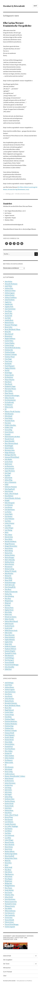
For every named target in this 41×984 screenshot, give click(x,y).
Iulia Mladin (8, 459)
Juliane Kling (8, 480)
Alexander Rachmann (11, 284)
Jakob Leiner (8, 464)
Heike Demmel (9, 778)
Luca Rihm (8, 526)
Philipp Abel (8, 883)
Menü (35, 6)
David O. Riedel (9, 737)
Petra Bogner (8, 879)
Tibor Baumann (9, 656)
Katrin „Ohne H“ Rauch (11, 494)
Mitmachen (7, 968)
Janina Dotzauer (9, 469)
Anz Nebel (8, 318)
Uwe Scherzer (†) (9, 913)
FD (5, 409)
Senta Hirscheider (10, 899)
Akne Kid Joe (8, 281)
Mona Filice (8, 863)
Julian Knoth (8, 478)
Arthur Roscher (9, 699)
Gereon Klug (8, 430)
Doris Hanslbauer (10, 749)
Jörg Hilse (7, 475)
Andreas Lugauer (10, 293)
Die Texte (6, 964)
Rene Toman (8, 888)
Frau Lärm (8, 423)
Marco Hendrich (9, 845)
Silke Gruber (8, 633)
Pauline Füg (8, 594)
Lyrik (12, 193)
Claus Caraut (8, 361)
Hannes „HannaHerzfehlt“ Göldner (15, 776)
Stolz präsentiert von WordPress (24, 981)
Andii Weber (8, 286)
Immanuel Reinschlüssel (12, 457)
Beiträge (8, 193)
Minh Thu (8, 861)
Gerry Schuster (9, 432)
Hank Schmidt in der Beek (12, 437)
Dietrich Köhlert (9, 744)
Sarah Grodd (8, 628)
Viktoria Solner (9, 922)
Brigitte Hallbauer (10, 339)
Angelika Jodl (8, 304)
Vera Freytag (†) (9, 660)
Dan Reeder (8, 364)
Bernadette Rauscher (11, 703)
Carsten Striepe (9, 345)
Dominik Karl (9, 747)
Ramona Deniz (9, 608)
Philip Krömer (9, 601)
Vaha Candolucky (10, 915)
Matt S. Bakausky (10, 560)
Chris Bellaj (8, 717)
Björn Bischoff (9, 334)
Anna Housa (8, 311)
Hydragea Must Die (10, 455)
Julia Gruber (8, 790)
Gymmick (7, 434)
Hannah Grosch (9, 439)
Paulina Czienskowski (11, 592)
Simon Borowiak (9, 635)
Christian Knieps (10, 352)
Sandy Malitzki (9, 890)
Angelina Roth (9, 307)
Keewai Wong (9, 817)
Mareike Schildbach (10, 542)
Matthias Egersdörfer (11, 854)
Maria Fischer (9, 548)
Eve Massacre (9, 405)
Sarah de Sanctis (9, 626)
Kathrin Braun (9, 810)
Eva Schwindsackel (10, 400)
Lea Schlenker (9, 505)
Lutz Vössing (8, 530)
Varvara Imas (8, 918)
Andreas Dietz (9, 288)
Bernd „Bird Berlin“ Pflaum (12, 329)
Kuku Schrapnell (9, 503)
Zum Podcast (7, 972)
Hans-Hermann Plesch (11, 443)
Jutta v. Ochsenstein (10, 482)
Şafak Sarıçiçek (9, 624)
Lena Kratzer (8, 507)
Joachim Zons (9, 785)
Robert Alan (8, 614)
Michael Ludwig (9, 569)
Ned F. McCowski (10, 585)
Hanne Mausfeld (9, 441)
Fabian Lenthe (9, 407)
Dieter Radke (8, 742)
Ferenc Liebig (8, 772)
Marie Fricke (8, 849)
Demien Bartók (9, 375)
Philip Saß (8, 603)
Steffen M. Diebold (10, 646)
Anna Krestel (8, 696)
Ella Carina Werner (10, 389)
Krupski (7, 500)
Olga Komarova (9, 874)
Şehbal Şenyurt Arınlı (11, 630)
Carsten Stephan (9, 343)
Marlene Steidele (10, 555)
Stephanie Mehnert (10, 649)
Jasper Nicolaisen (10, 471)
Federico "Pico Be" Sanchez (12, 411)
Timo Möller (8, 908)
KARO (6, 484)
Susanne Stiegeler (10, 651)
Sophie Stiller (9, 642)
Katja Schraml (9, 491)
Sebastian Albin (9, 895)
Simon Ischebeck (10, 637)
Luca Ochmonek (9, 835)
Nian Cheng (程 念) (10, 587)
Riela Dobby (8, 612)
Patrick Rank (8, 877)
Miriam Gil (8, 576)
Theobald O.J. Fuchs (10, 653)
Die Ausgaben (7, 960)
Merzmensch (8, 567)
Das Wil (7, 370)
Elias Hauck (8, 382)
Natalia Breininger (10, 583)
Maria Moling (9, 551)
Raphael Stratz (9, 610)
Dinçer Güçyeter (9, 380)
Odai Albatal (8, 872)
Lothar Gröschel (9, 523)
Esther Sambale (9, 756)
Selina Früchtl (9, 897)
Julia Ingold (8, 794)
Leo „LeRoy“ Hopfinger (11, 826)
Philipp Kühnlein (10, 886)
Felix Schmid (8, 416)
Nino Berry (8, 589)
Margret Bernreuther (11, 546)
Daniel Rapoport (9, 366)
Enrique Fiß (8, 753)
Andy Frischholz (9, 300)
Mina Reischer (9, 573)
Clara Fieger (8, 359)
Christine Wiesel (10, 357)
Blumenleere (8, 336)
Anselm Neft (8, 316)
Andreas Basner (9, 687)
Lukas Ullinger (9, 528)
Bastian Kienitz (9, 323)
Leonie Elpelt (8, 514)
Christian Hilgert (10, 719)
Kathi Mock (8, 808)
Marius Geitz (8, 553)
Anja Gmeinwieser (10, 309)
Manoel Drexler (9, 842)
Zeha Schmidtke (9, 667)
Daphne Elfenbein (10, 368)
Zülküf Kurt (8, 669)
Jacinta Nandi (9, 462)
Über (4, 976)
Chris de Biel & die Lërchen (12, 348)
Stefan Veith (8, 644)
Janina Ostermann (10, 783)
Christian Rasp (9, 726)
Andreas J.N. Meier (10, 291)
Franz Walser (8, 418)
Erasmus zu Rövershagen (12, 396)
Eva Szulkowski (9, 402)
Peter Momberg (9, 596)
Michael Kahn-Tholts (11, 858)
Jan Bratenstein (9, 466)
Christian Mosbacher (11, 721)
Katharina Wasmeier (11, 487)
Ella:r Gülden (8, 391)
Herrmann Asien (10, 450)
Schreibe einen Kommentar (22, 193)
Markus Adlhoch (9, 851)
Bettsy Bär (8, 332)
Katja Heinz (8, 813)
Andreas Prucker (9, 295)
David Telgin (8, 373)
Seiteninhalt (7, 956)
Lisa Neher (8, 521)
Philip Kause (8, 881)
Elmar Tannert (9, 393)
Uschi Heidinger (9, 658)
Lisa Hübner (8, 831)
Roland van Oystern (10, 617)
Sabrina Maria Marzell (11, 621)
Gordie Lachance (10, 774)
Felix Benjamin (9, 414)
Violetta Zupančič (10, 927)
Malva (6, 532)
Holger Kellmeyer (10, 453)
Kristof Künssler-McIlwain (12, 498)
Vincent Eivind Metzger (11, 665)
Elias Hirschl (8, 384)
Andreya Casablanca (11, 297)
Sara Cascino (8, 893)
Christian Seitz (9, 728)
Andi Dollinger (9, 683)
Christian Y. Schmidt (11, 354)
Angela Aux (8, 302)
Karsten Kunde (9, 804)
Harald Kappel (9, 446)
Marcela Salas (9, 537)
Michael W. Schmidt (10, 571)
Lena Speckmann (10, 510)
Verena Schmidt (9, 662)
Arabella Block (9, 320)
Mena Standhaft (9, 856)
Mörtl (6, 865)
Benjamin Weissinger (11, 325)
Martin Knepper (9, 557)
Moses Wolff (8, 580)
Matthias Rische (9, 562)
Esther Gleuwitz (9, 398)
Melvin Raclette (9, 564)
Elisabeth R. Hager (10, 386)
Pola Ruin (7, 605)
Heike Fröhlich (9, 448)
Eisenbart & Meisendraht (14, 6)
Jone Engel (8, 473)
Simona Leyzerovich (11, 902)
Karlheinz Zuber (9, 799)
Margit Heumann (10, 544)
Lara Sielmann (9, 822)
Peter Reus (8, 599)
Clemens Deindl (9, 733)
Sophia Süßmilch (10, 640)
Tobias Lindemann (10, 911)
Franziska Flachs (10, 421)
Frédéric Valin (9, 427)
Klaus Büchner (9, 496)
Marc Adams (8, 535)
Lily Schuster (8, 516)
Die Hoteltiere (9, 377)
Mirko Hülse (8, 578)
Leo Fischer (8, 512)
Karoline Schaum (10, 801)
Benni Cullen (8, 327)
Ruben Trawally (9, 619)
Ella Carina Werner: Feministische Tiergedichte (17, 24)
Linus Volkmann (9, 519)
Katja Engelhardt (10, 489)
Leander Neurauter (10, 824)
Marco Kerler (8, 539)
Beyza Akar (8, 708)
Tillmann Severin (10, 906)
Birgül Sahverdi (9, 710)
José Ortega (8, 788)
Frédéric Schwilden (10, 425)
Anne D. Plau (8, 313)
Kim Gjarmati (9, 820)
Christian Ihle (9, 350)
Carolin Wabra (9, 341)
